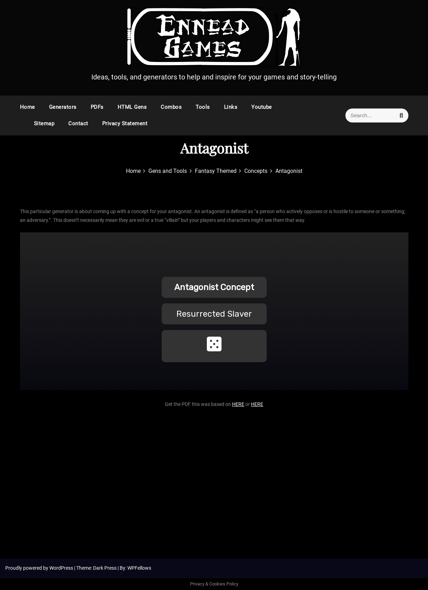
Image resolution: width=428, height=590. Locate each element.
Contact (78, 123)
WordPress (61, 568)
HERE (238, 404)
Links (231, 107)
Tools (203, 107)
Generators (63, 107)
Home (27, 107)
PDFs (97, 107)
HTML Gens (132, 107)
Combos (171, 107)
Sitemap (44, 123)
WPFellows (139, 568)
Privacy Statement (125, 123)
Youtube (261, 107)
